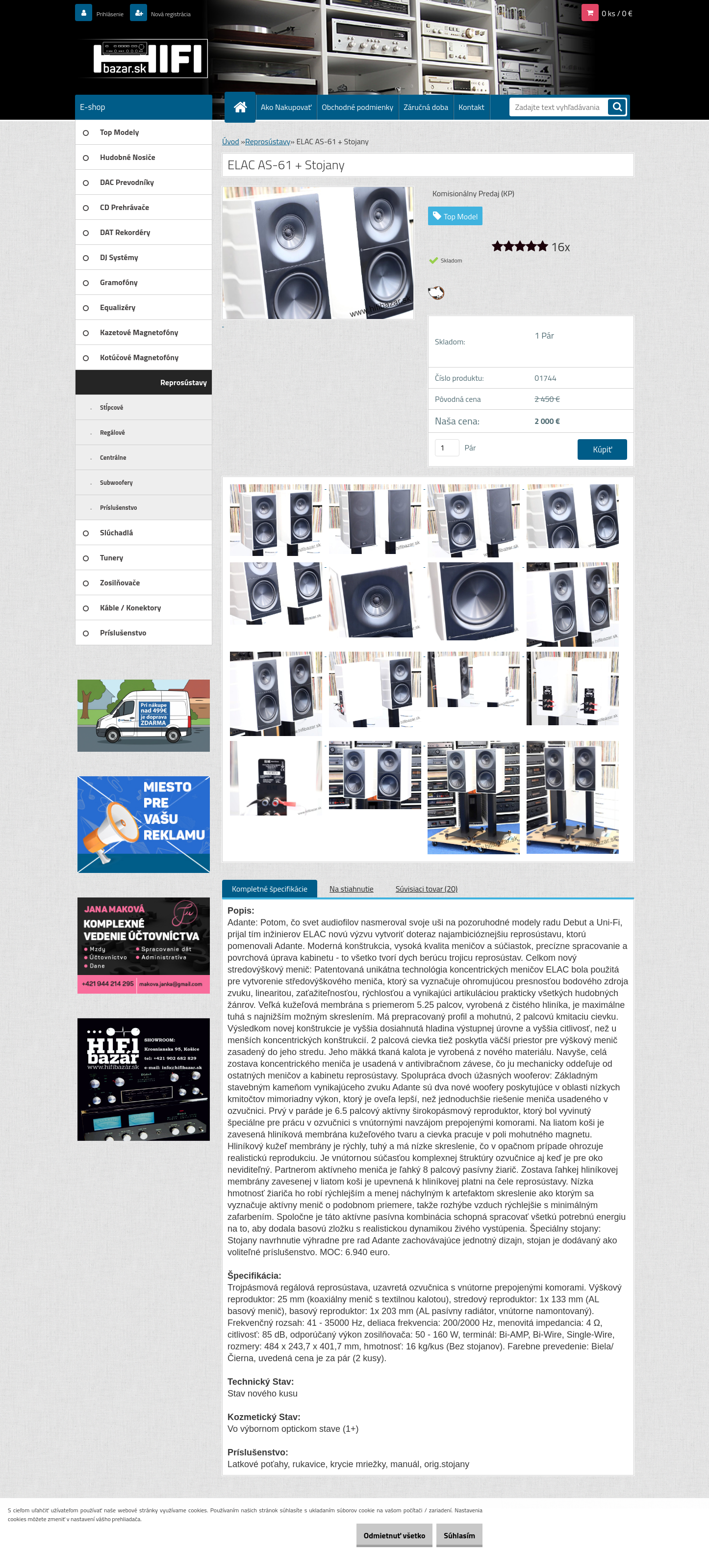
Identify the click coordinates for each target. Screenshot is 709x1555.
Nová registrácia (187, 13)
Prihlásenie (115, 13)
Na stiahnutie (351, 889)
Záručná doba (426, 107)
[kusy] (447, 447)
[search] (617, 107)
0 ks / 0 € (617, 13)
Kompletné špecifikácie (269, 889)
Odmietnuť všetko (379, 1535)
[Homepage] (244, 107)
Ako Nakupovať (286, 107)
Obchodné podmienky (357, 107)
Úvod (230, 141)
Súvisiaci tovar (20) (426, 889)
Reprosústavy (267, 141)
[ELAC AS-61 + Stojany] (277, 486)
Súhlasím (454, 1535)
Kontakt (471, 107)
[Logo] (142, 58)
